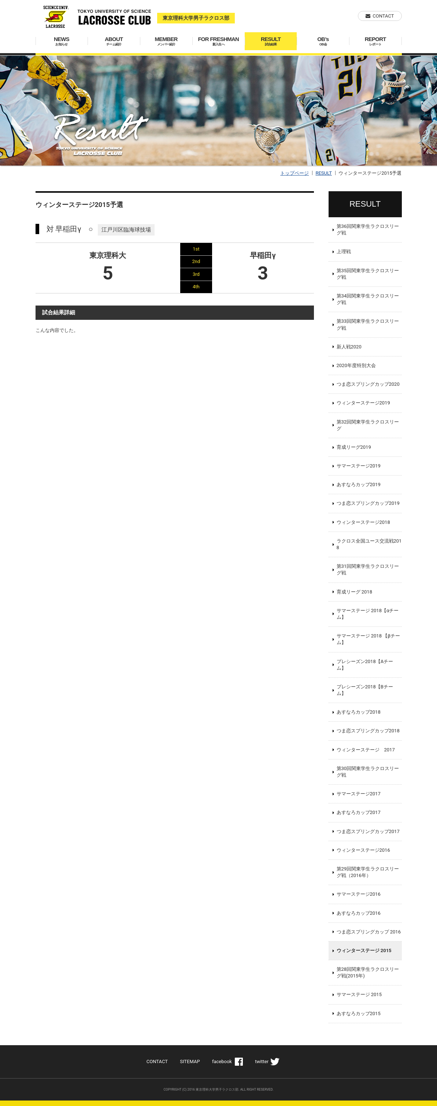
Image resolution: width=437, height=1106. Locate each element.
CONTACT (383, 16)
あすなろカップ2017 (359, 812)
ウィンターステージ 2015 (364, 950)
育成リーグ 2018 (354, 592)
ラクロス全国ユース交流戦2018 (369, 544)
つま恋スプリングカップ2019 (368, 503)
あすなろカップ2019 (359, 484)
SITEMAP (190, 1061)
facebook (222, 1061)
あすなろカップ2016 (359, 913)
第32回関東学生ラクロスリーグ (368, 425)
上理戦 (344, 251)
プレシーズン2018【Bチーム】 (365, 690)
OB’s (323, 41)
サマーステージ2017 (359, 793)
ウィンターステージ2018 (363, 522)
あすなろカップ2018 (359, 712)
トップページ (294, 173)
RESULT (271, 41)
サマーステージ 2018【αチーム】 (368, 614)
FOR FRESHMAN (218, 41)
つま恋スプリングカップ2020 (368, 384)
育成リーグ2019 (354, 447)
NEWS (62, 41)
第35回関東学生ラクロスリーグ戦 (368, 274)
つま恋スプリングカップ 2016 (369, 932)
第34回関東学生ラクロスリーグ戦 (368, 299)
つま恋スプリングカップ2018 (368, 730)
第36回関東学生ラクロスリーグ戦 (368, 229)
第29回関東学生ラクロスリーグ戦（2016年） (368, 872)
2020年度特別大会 (356, 365)
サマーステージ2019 (359, 466)
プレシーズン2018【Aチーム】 (365, 665)
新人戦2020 (349, 346)
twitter (262, 1061)
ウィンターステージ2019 (363, 403)
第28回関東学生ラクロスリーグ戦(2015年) (368, 972)
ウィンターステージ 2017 (366, 749)
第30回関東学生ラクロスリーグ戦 (368, 772)
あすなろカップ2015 (359, 1013)
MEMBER (166, 41)
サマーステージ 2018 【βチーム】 (368, 639)
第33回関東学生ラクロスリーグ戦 (368, 324)
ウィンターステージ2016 (363, 850)
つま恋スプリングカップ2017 (368, 831)
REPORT (375, 41)
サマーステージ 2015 (359, 994)
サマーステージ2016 (359, 894)
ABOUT (114, 41)
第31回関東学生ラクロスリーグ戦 (368, 569)
